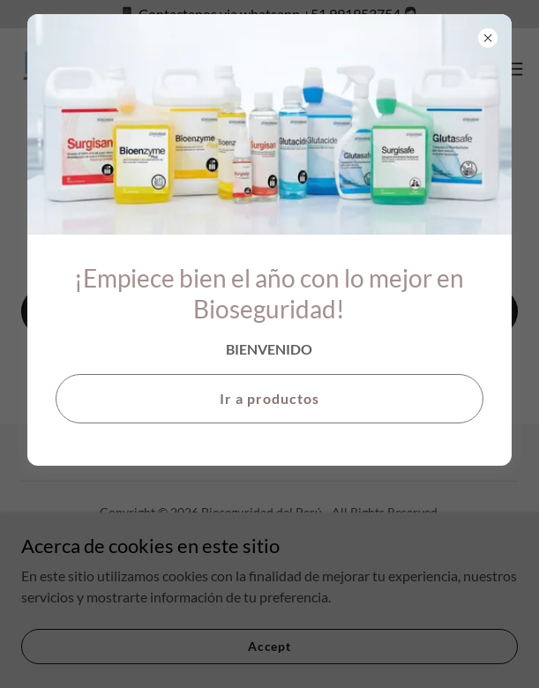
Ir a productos (269, 398)
